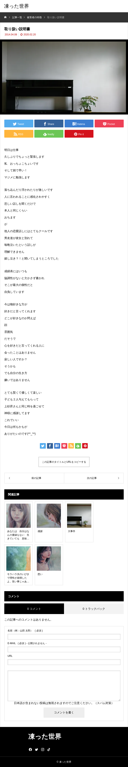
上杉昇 (8, 406)
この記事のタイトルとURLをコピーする (64, 461)
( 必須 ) (25, 630)
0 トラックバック (94, 608)
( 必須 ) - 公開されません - (27, 643)
